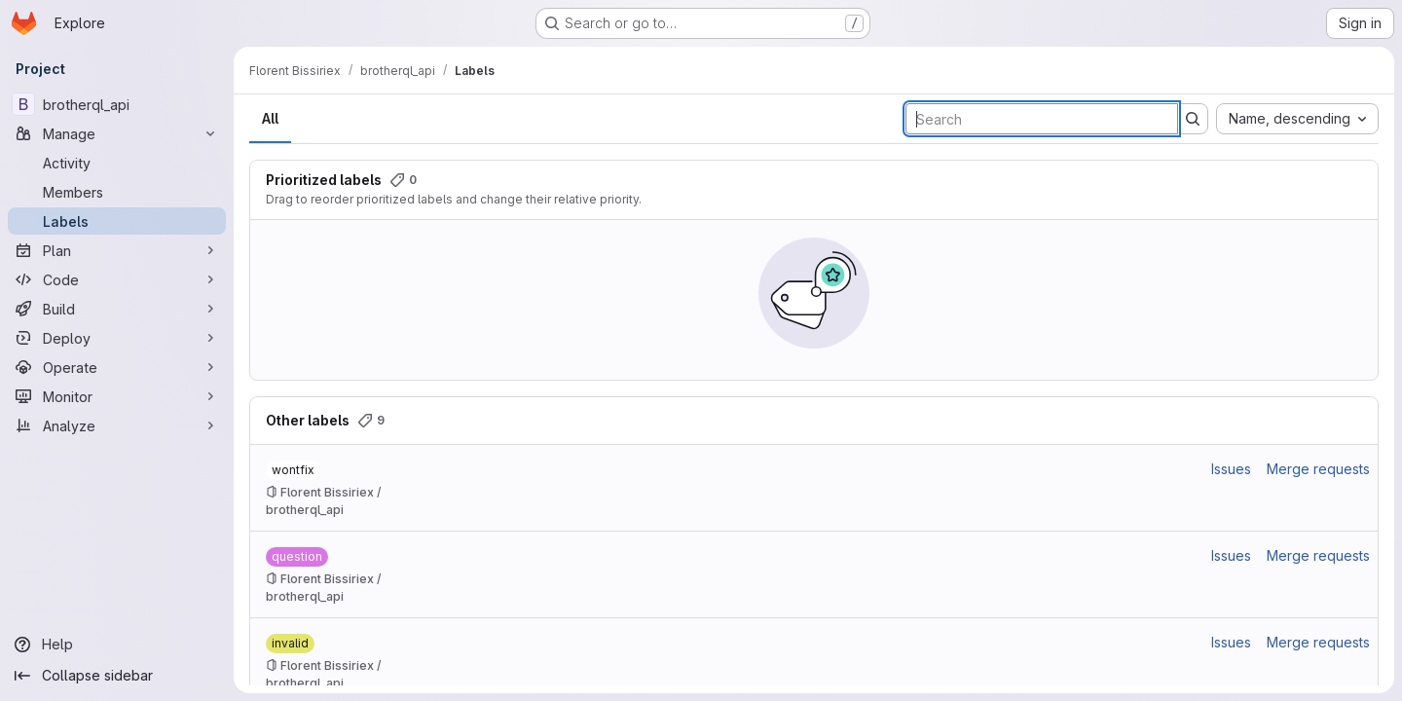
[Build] (117, 308)
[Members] (117, 191)
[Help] (117, 644)
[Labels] (117, 221)
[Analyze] (117, 425)
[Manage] (117, 133)
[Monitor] (117, 396)
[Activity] (117, 162)
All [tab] (270, 118)
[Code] (117, 279)
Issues (1231, 469)
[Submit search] (1192, 118)
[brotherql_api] (117, 104)
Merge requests (1318, 469)
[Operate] (117, 367)
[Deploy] (117, 337)
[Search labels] (1041, 118)
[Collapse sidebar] (117, 675)
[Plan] (117, 250)
